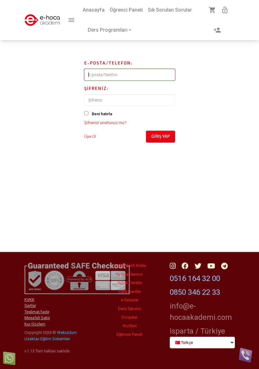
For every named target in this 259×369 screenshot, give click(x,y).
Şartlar (30, 305)
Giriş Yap (160, 136)
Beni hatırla (102, 114)
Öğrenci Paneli (126, 10)
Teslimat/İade (36, 311)
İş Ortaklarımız (129, 274)
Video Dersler (129, 282)
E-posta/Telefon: (108, 62)
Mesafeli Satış (37, 317)
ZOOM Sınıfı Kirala (129, 265)
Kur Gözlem (34, 324)
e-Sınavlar (129, 300)
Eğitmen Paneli (129, 334)
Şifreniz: (96, 88)
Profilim (130, 326)
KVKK (29, 299)
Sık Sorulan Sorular (170, 10)
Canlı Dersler (129, 291)
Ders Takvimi (129, 308)
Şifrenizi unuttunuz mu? (105, 122)
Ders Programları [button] (107, 30)
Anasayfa (94, 10)
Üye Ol (90, 136)
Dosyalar (129, 317)
